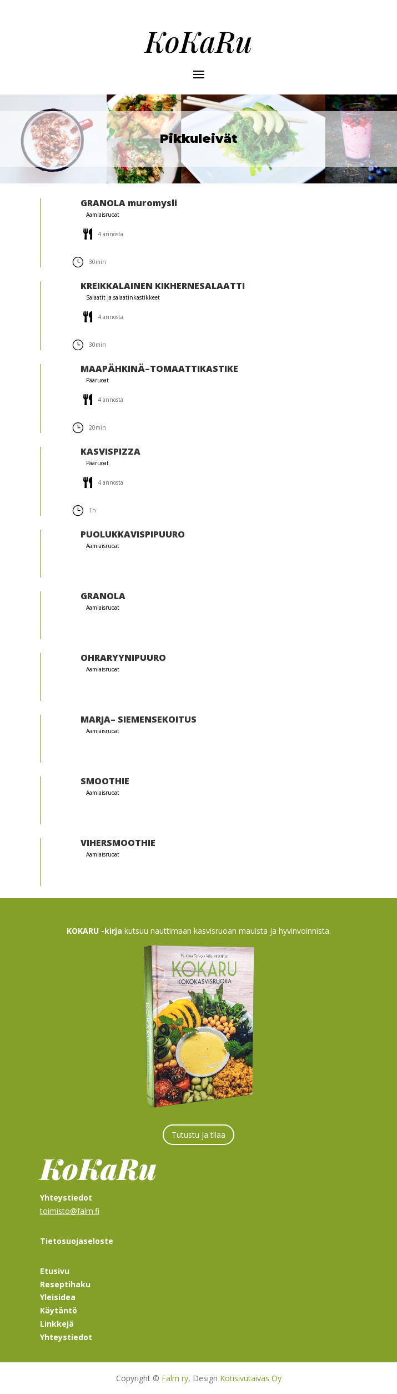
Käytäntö (58, 1310)
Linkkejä (57, 1323)
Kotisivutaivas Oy (251, 1378)
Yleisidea (58, 1297)
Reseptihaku (65, 1284)
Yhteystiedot (66, 1337)
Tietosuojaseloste (76, 1241)
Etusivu (54, 1271)
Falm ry (175, 1378)
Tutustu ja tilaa (198, 1134)
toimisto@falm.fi (69, 1211)
